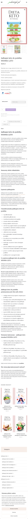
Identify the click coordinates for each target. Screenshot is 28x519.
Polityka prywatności (9, 505)
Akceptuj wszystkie (14, 509)
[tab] (4, 121)
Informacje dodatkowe (14, 121)
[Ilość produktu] (3, 109)
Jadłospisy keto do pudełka (15, 114)
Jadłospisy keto (7, 114)
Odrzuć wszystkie (14, 516)
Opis (4, 121)
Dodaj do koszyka (11, 109)
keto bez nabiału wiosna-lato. (14, 196)
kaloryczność (5, 101)
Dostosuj (14, 512)
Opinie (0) (6, 124)
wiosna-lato (5, 116)
